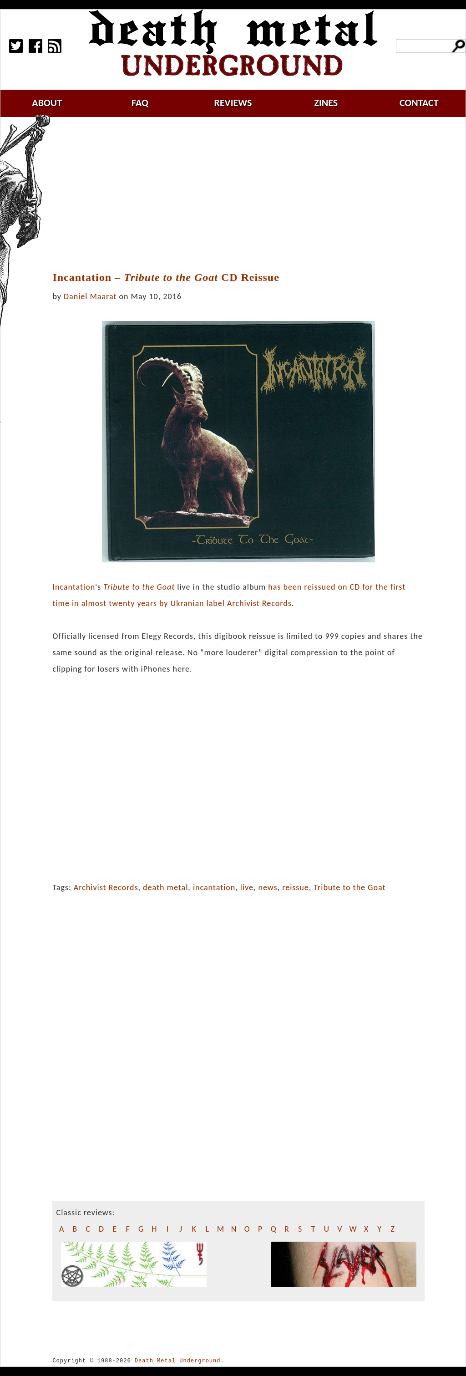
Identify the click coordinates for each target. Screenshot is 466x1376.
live (246, 887)
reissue (295, 887)
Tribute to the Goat (349, 887)
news (268, 887)
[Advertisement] (244, 194)
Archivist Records (106, 887)
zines (326, 103)
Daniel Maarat (90, 296)
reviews (233, 103)
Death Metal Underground (178, 1361)
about (47, 103)
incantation (214, 887)
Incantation (73, 587)
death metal (165, 887)
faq (140, 103)
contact (419, 103)
